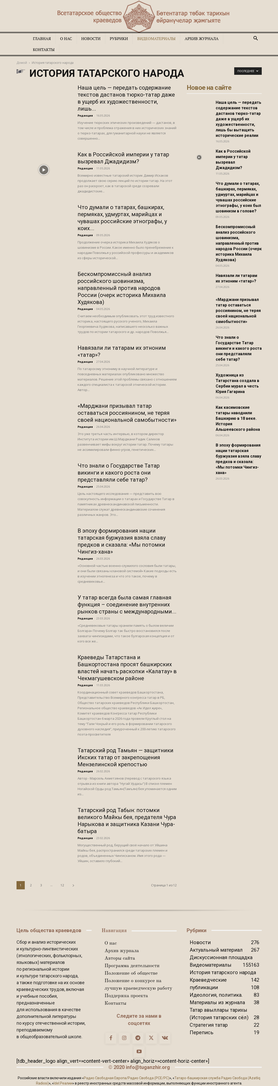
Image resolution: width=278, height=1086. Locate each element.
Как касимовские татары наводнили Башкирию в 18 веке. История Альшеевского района (238, 418)
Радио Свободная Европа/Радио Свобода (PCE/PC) (126, 1078)
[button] (256, 38)
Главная (42, 38)
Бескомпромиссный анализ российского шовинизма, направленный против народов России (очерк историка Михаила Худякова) (122, 288)
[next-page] (73, 885)
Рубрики (119, 38)
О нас (66, 38)
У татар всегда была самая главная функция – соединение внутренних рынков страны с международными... (127, 604)
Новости (91, 38)
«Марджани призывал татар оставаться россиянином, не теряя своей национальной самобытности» (127, 413)
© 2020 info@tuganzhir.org (139, 1067)
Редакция (85, 115)
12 (62, 885)
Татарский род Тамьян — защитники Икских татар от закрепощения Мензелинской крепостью (125, 757)
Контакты (44, 49)
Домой (22, 63)
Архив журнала (201, 38)
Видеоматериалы (156, 38)
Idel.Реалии (63, 1083)
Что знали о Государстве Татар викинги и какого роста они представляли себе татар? (119, 473)
